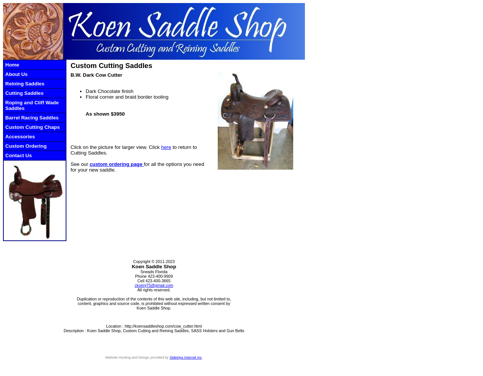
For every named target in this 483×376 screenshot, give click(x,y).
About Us (16, 74)
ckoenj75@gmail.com (154, 285)
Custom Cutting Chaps (32, 127)
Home (12, 65)
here (166, 147)
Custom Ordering (26, 146)
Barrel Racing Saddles (31, 118)
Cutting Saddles (24, 93)
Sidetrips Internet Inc (185, 357)
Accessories (20, 136)
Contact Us (18, 155)
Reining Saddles (25, 84)
